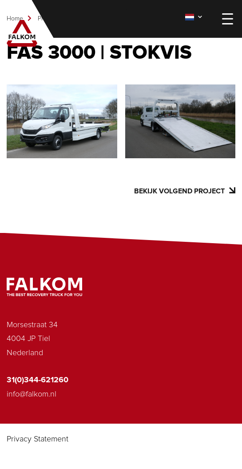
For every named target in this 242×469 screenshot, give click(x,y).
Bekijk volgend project (184, 191)
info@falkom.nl (31, 394)
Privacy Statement (37, 439)
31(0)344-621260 (37, 380)
